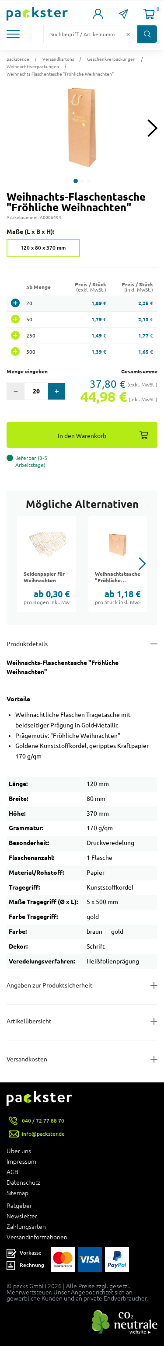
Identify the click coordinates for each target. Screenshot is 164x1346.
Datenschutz (23, 1182)
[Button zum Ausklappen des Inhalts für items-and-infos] (82, 1021)
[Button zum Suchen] (147, 34)
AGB (12, 1172)
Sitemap (17, 1192)
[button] (14, 34)
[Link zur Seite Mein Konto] (98, 14)
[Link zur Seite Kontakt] (123, 14)
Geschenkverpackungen (111, 59)
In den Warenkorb (82, 435)
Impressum (21, 1161)
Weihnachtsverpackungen (33, 66)
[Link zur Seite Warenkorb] (149, 14)
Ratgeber (19, 1205)
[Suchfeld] (83, 34)
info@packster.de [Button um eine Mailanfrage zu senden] (43, 1133)
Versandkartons (58, 59)
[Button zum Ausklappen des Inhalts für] (82, 1059)
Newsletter (22, 1216)
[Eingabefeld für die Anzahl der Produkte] (36, 391)
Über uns (19, 1151)
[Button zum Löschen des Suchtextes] (128, 34)
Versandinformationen (37, 1237)
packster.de (18, 59)
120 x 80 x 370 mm (43, 247)
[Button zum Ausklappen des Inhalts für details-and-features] (82, 644)
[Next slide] (152, 128)
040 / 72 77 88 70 (43, 1120)
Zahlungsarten (26, 1226)
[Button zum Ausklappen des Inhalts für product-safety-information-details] (82, 985)
